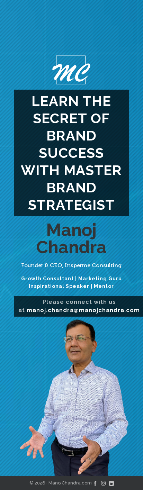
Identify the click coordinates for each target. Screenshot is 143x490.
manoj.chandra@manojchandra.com (83, 310)
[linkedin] (111, 483)
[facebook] (95, 483)
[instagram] (103, 483)
